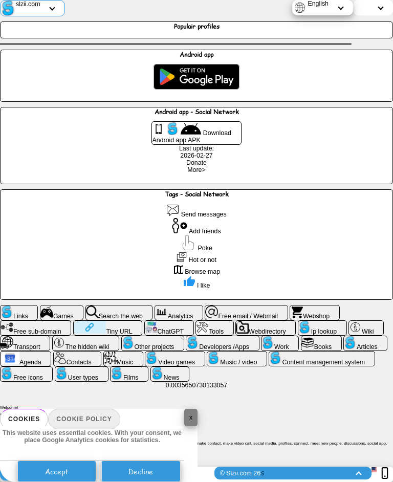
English (318, 3)
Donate (196, 162)
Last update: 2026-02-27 (196, 152)
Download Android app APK (191, 133)
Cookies (24, 419)
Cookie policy (84, 419)
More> (196, 169)
